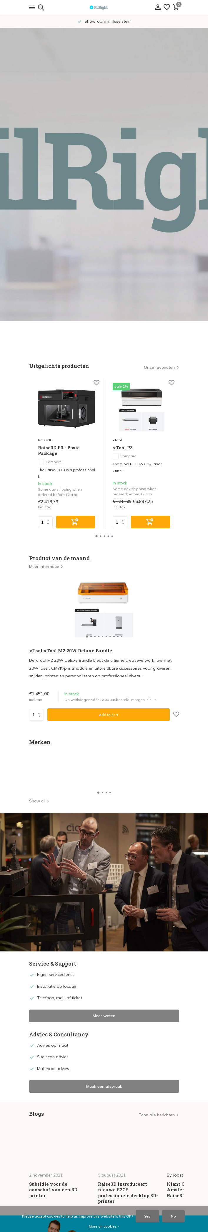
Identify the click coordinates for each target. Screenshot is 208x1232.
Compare (50, 462)
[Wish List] (167, 7)
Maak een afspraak (104, 1086)
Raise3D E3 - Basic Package (58, 450)
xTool (117, 440)
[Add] (75, 522)
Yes (147, 1216)
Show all (39, 801)
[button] (96, 536)
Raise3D (45, 440)
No (173, 1216)
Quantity (36, 715)
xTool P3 (123, 447)
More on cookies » (104, 1226)
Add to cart (108, 714)
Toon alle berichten (157, 1115)
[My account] (158, 7)
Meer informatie (46, 566)
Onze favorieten (159, 367)
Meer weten (104, 1015)
